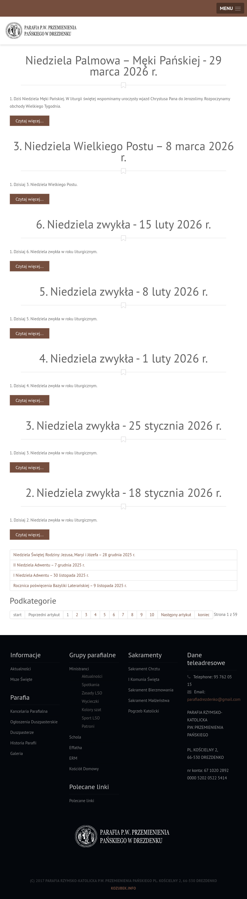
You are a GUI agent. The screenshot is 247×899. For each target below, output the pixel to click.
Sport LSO (91, 718)
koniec (204, 614)
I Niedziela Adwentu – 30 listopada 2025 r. (51, 575)
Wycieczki (90, 701)
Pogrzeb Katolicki (143, 711)
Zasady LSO (92, 693)
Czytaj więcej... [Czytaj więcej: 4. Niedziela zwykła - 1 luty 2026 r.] (30, 400)
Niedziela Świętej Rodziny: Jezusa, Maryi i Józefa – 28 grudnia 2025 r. (74, 554)
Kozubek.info (123, 888)
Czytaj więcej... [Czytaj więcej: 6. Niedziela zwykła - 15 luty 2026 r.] (30, 266)
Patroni (88, 726)
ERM (73, 758)
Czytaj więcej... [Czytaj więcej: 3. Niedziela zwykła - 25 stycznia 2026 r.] (30, 467)
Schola (75, 737)
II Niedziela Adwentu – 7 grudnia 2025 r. (49, 565)
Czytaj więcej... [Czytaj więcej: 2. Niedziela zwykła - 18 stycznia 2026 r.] (30, 534)
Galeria (16, 753)
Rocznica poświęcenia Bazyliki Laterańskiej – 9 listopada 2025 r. (70, 585)
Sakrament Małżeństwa (148, 700)
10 (151, 614)
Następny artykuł (176, 614)
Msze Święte (21, 679)
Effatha (75, 747)
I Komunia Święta (143, 679)
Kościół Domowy (84, 768)
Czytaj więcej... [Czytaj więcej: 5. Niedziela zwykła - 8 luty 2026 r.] (30, 333)
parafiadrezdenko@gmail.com (214, 699)
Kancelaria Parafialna (29, 711)
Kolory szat (91, 709)
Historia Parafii (23, 743)
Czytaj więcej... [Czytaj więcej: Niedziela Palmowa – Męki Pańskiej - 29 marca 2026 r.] (30, 121)
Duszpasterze (22, 732)
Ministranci (79, 668)
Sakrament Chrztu (144, 668)
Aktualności (20, 668)
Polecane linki (81, 800)
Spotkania (90, 684)
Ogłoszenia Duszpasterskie (34, 721)
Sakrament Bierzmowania (151, 689)
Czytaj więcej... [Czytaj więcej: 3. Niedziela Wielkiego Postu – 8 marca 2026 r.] (30, 199)
